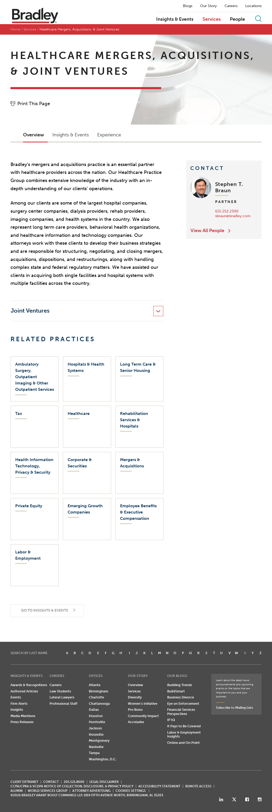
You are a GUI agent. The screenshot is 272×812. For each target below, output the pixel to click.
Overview (135, 685)
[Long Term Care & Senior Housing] (139, 379)
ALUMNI (16, 791)
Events (15, 697)
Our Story (208, 6)
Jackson (95, 728)
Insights (16, 710)
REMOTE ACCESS (198, 786)
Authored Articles (24, 691)
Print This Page (33, 103)
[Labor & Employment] (34, 565)
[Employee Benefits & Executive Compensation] (139, 519)
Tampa (94, 753)
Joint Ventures (30, 310)
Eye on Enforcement (183, 704)
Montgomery (99, 740)
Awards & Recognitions (28, 685)
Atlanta (94, 685)
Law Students (60, 691)
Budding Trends (179, 685)
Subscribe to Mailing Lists (234, 707)
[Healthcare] (87, 427)
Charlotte (96, 697)
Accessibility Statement (159, 786)
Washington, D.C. (102, 759)
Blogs (187, 6)
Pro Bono (135, 710)
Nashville (96, 747)
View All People (207, 230)
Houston (96, 716)
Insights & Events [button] (70, 135)
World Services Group (47, 791)
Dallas (94, 710)
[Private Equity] (34, 519)
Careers (231, 6)
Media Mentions (22, 716)
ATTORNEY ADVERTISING (91, 791)
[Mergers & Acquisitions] (139, 473)
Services (212, 19)
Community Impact (143, 716)
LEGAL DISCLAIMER (104, 782)
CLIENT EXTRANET (24, 782)
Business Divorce (180, 697)
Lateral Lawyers (62, 697)
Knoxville (96, 734)
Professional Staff (63, 704)
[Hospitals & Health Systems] (87, 379)
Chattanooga (99, 704)
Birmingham (98, 691)
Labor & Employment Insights (184, 734)
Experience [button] (109, 135)
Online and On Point (183, 743)
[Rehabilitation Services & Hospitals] (139, 427)
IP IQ (171, 720)
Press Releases (22, 722)
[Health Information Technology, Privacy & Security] (34, 473)
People (237, 19)
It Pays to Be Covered (184, 726)
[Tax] (34, 427)
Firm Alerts (19, 704)
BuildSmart (176, 691)
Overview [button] (33, 135)
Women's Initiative (142, 704)
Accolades (136, 722)
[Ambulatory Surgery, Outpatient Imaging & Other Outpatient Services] (34, 379)
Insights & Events (174, 19)
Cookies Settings (131, 791)
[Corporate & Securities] (87, 473)
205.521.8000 (74, 782)
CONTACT (51, 782)
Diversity (135, 697)
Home (15, 29)
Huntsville (97, 722)
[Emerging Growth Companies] (87, 519)
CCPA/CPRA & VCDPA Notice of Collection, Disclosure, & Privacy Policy (71, 786)
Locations (253, 6)
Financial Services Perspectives (181, 712)
